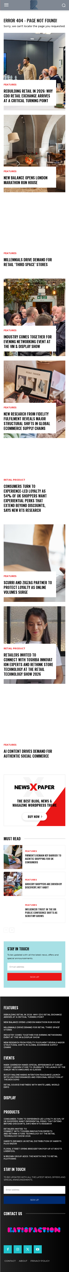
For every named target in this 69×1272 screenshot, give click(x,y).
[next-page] (12, 930)
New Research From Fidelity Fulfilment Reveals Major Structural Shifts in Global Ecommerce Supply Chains (27, 421)
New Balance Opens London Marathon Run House (25, 180)
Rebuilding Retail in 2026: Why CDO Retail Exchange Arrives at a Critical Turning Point (28, 95)
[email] (34, 967)
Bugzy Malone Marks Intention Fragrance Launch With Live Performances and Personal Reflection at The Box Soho (33, 1077)
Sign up (34, 976)
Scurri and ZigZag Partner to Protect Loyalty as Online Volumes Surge (28, 587)
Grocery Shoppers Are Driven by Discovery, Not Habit (43, 885)
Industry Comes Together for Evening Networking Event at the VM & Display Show (28, 341)
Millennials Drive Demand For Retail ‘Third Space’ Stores (28, 262)
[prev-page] (6, 930)
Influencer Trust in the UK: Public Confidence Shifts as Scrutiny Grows (41, 912)
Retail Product (14, 480)
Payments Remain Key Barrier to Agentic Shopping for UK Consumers (43, 858)
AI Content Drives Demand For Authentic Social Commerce (28, 753)
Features (10, 85)
